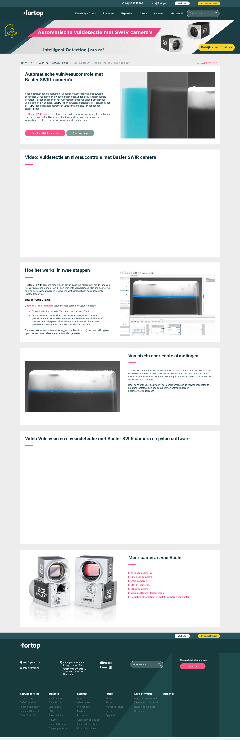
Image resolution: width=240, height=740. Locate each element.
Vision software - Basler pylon (147, 593)
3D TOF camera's (140, 585)
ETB (50, 711)
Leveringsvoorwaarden (146, 702)
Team (109, 702)
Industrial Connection (31, 711)
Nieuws (110, 711)
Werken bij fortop (115, 706)
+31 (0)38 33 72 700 (132, 3)
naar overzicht (210, 63)
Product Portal (209, 3)
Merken (81, 711)
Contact (159, 13)
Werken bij (177, 13)
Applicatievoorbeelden (53, 63)
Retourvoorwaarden (145, 706)
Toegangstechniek (58, 728)
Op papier (111, 715)
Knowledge (26, 63)
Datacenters (54, 706)
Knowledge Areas (85, 13)
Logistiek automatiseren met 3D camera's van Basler (160, 597)
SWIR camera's (139, 581)
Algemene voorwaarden (146, 698)
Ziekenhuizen (55, 702)
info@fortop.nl (159, 3)
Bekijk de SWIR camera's (45, 133)
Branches (108, 13)
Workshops (83, 706)
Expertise (126, 13)
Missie (109, 698)
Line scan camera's (141, 577)
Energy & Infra (55, 715)
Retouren (139, 711)
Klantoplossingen (86, 728)
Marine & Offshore (58, 724)
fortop (143, 13)
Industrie (53, 719)
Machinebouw (56, 698)
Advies (80, 698)
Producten (82, 715)
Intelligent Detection (30, 706)
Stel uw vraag (80, 133)
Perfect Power (27, 698)
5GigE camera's (139, 589)
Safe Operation (28, 702)
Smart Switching (28, 715)
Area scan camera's (141, 573)
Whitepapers (83, 702)
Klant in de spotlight (87, 724)
